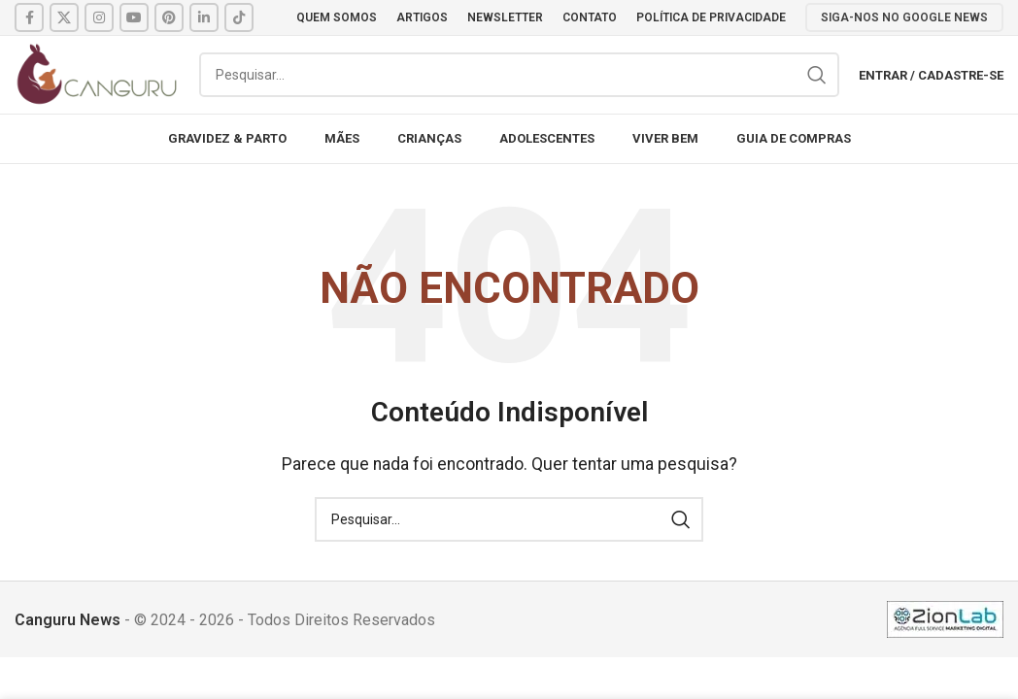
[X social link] (64, 17)
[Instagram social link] (99, 17)
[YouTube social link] (134, 17)
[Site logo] (97, 73)
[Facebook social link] (29, 17)
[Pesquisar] (519, 74)
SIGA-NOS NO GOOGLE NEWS (904, 17)
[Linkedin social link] (204, 17)
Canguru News (67, 620)
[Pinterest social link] (169, 17)
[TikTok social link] (239, 17)
